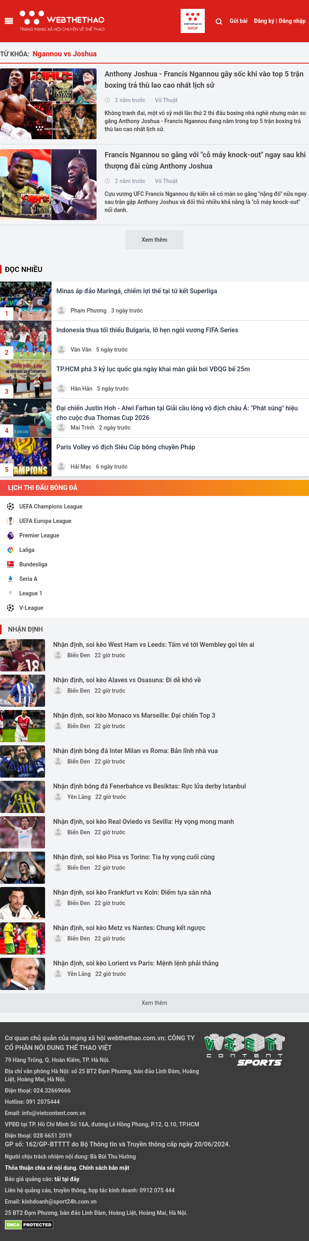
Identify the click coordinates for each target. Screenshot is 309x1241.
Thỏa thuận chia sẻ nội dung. (42, 1168)
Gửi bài (238, 21)
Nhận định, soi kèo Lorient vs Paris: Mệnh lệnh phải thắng (135, 963)
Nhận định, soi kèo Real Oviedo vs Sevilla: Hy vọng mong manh (143, 821)
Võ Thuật (166, 100)
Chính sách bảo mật (104, 1168)
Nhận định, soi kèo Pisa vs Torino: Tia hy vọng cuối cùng (134, 857)
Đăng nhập (292, 21)
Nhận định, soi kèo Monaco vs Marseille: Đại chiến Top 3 (134, 715)
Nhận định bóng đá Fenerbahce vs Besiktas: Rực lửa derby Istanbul (149, 786)
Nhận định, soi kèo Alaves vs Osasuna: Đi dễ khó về (127, 680)
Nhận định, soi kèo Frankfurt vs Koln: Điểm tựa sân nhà (132, 892)
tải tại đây (66, 1179)
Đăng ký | (265, 21)
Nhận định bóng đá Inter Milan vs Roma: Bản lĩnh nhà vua (135, 751)
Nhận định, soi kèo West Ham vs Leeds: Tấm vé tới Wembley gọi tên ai (153, 644)
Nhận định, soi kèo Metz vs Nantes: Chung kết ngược (129, 928)
